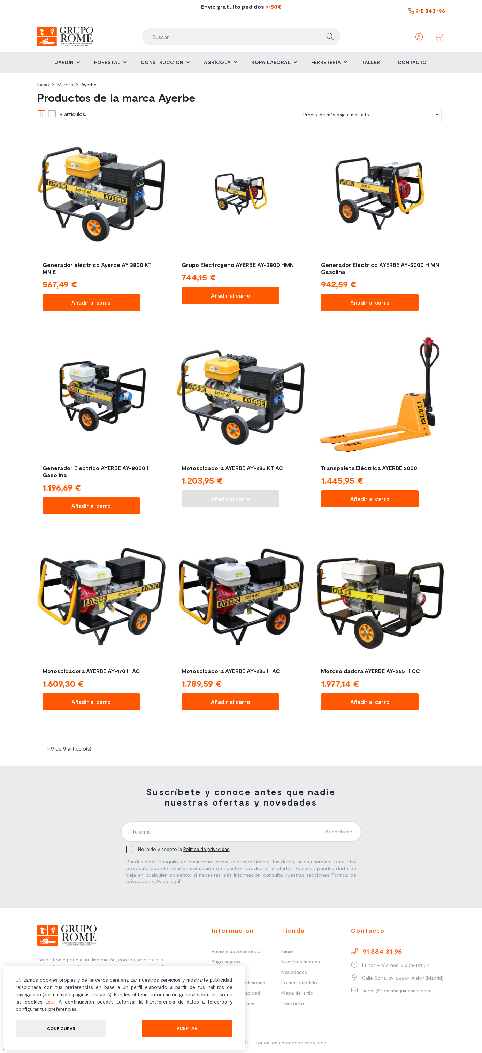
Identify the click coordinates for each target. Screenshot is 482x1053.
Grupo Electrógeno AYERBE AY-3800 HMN (238, 264)
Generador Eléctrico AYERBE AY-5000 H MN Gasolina (380, 268)
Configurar (61, 1028)
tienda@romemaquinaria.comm (390, 990)
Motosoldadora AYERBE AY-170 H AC (91, 671)
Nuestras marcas (300, 961)
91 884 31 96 (376, 951)
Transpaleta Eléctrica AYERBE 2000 (369, 467)
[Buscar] (241, 36)
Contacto (292, 1003)
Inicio (287, 951)
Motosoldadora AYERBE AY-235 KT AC (232, 467)
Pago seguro (226, 961)
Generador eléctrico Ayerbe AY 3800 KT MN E (97, 268)
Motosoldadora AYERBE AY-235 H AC (231, 671)
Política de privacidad (206, 849)
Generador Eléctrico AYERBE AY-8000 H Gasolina (97, 471)
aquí (49, 1002)
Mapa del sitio (297, 993)
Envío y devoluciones (236, 951)
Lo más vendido (299, 982)
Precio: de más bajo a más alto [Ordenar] (372, 114)
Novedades (294, 972)
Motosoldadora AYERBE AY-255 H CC (370, 671)
